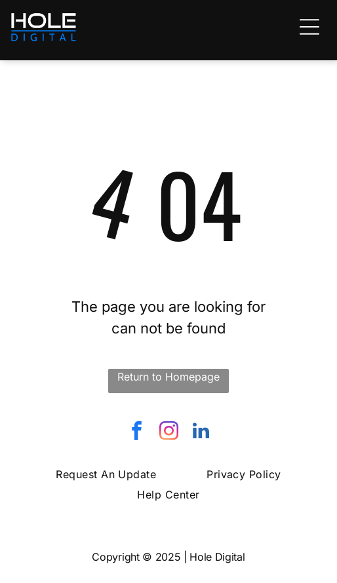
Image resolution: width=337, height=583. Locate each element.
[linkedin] (200, 433)
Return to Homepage (168, 376)
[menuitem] (106, 474)
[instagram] (168, 433)
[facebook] (136, 433)
